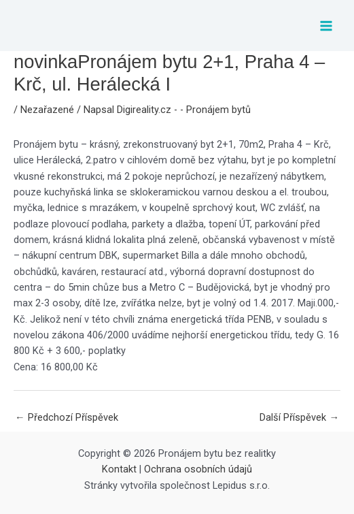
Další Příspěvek (299, 417)
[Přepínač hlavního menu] (326, 26)
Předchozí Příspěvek (66, 417)
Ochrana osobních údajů (198, 469)
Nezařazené (47, 109)
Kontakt (119, 469)
